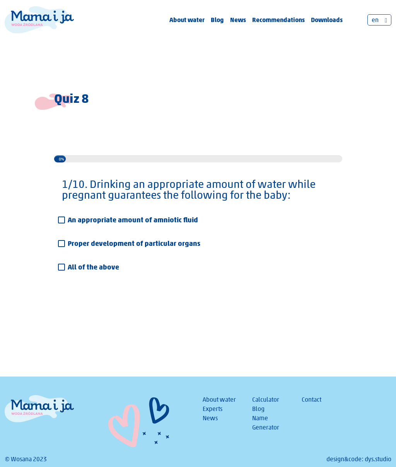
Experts (212, 408)
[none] (379, 20)
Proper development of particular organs (134, 243)
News (238, 20)
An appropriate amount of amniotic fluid (133, 219)
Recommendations (278, 20)
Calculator (265, 399)
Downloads (327, 20)
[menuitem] (379, 20)
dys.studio (378, 459)
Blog (217, 20)
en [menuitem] (375, 20)
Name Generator (265, 422)
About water (187, 20)
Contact (311, 399)
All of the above (93, 267)
